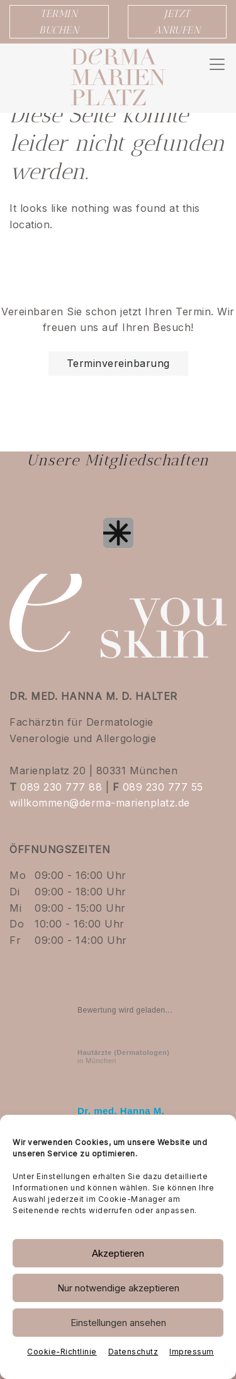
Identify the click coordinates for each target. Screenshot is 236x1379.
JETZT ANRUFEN (177, 22)
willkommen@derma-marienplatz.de (99, 802)
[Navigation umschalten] (217, 64)
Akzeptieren (118, 1253)
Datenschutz (133, 1351)
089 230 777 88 (61, 787)
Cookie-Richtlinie (62, 1351)
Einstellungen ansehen (118, 1323)
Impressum (191, 1351)
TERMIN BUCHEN (59, 22)
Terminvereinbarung (118, 363)
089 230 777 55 (163, 787)
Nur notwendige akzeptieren (118, 1288)
